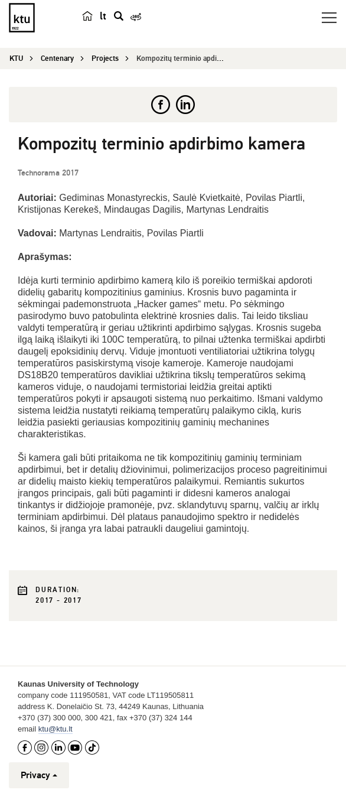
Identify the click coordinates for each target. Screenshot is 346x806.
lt (103, 15)
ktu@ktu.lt (55, 728)
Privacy (39, 775)
